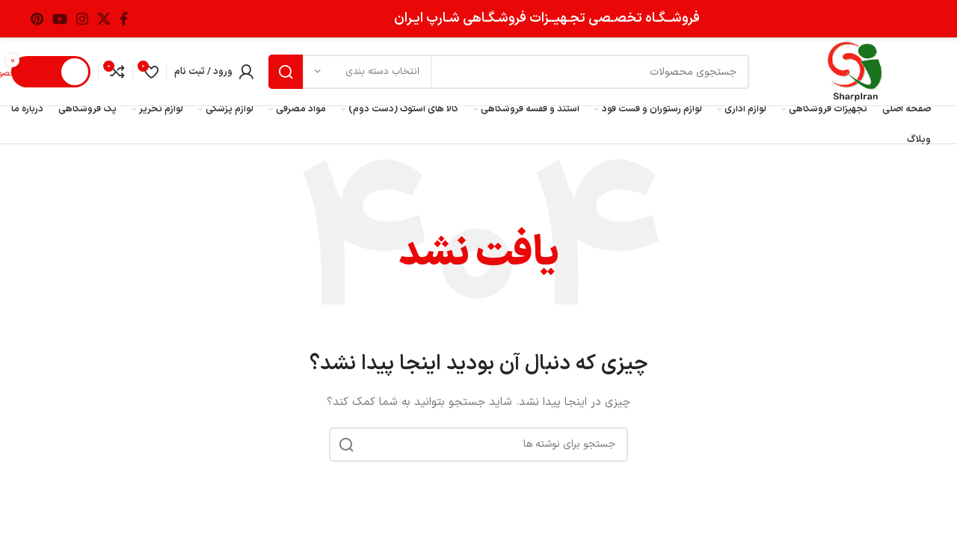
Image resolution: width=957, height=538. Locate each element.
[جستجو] (508, 72)
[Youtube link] (60, 18)
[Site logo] (855, 71)
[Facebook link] (123, 18)
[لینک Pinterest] (37, 18)
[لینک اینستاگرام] (82, 18)
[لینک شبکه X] (104, 18)
